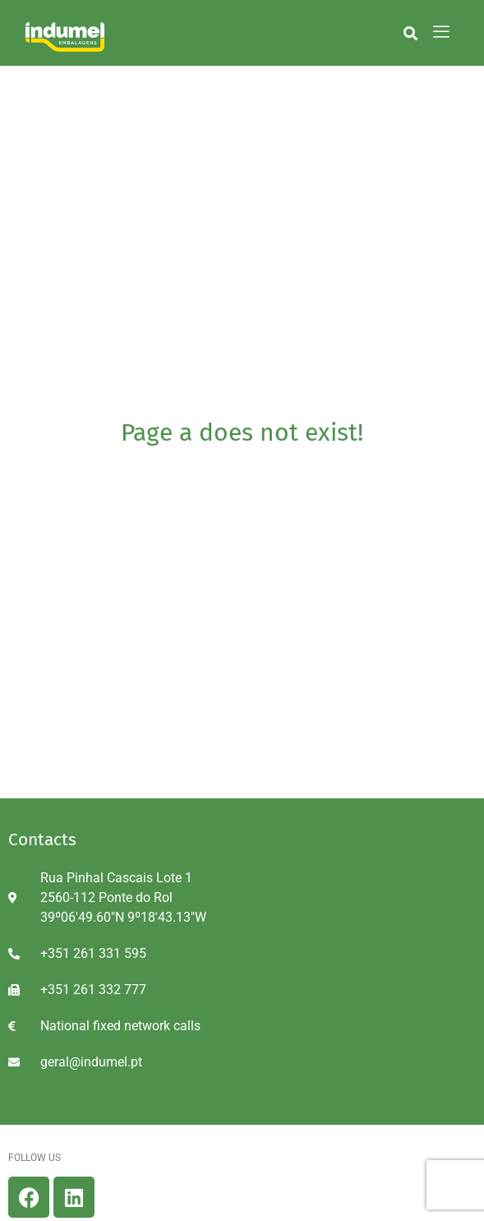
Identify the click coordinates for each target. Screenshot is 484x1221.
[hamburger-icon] (441, 33)
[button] (410, 33)
